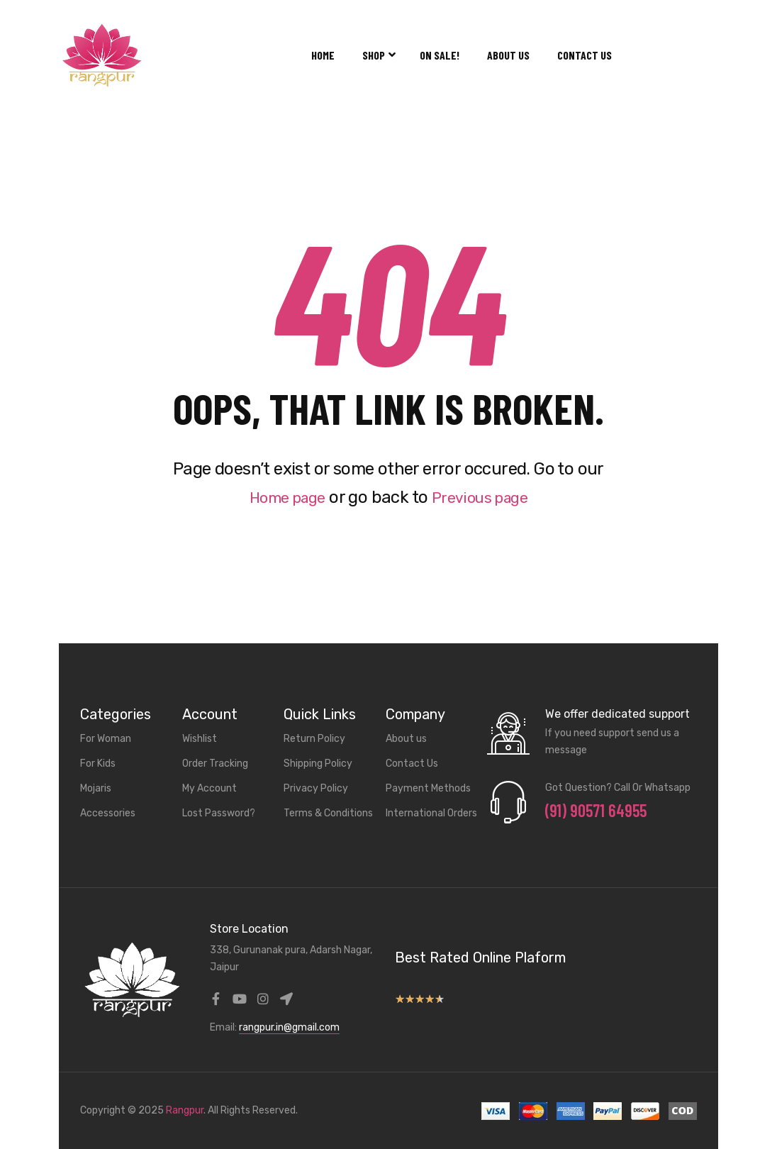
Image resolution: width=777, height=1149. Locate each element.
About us (508, 55)
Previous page (485, 497)
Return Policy (314, 739)
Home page (281, 497)
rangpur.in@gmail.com (289, 1027)
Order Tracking (215, 763)
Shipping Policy (318, 763)
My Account (209, 788)
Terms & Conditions (328, 813)
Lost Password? (218, 813)
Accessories (107, 813)
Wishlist (199, 739)
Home (323, 55)
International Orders (431, 813)
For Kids (98, 763)
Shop (377, 55)
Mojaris (95, 788)
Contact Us (584, 55)
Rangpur (184, 1110)
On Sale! (439, 55)
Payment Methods (428, 788)
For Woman (105, 739)
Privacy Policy (316, 788)
